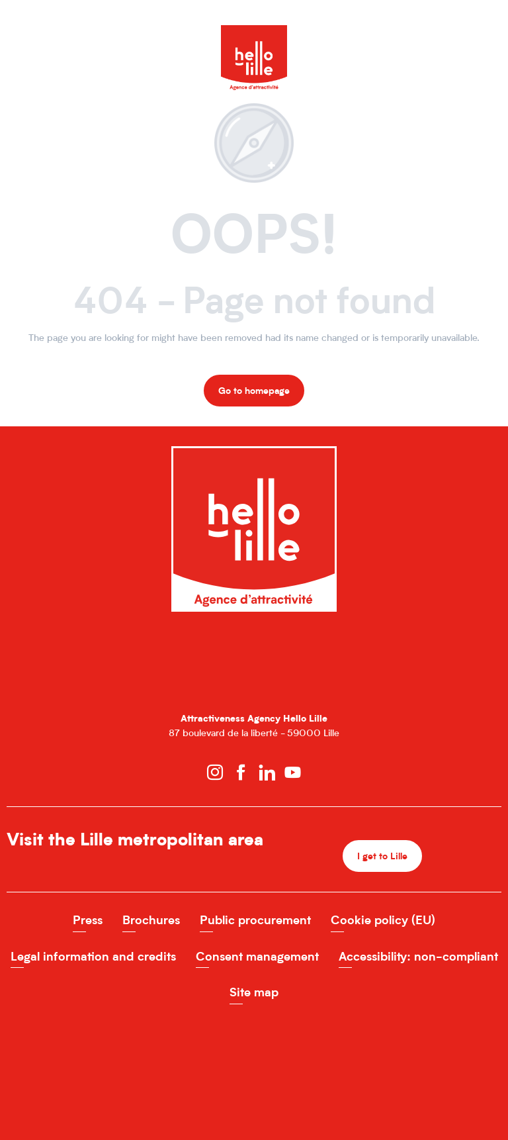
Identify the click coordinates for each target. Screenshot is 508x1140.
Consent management (257, 956)
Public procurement (255, 920)
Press (88, 920)
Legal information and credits (93, 956)
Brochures (151, 920)
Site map (254, 992)
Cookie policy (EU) (383, 920)
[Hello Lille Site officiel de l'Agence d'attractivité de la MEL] (254, 38)
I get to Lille (382, 855)
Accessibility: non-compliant (418, 956)
